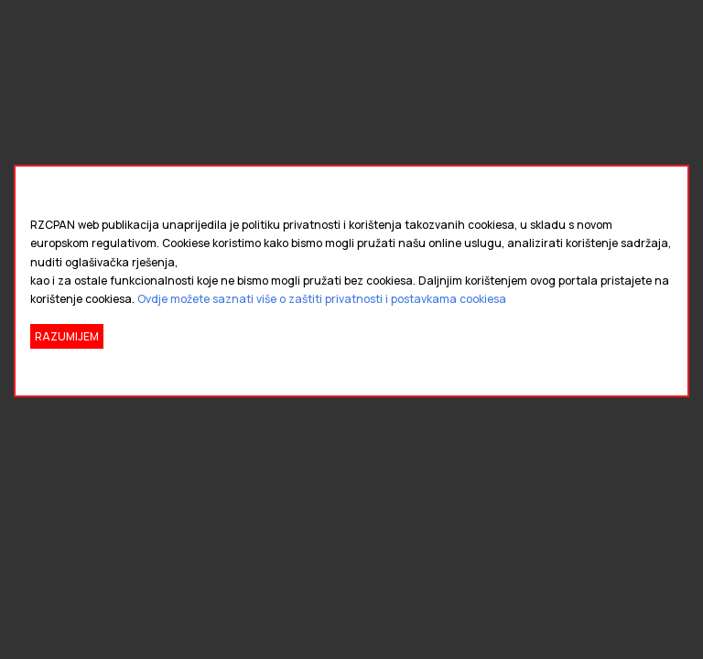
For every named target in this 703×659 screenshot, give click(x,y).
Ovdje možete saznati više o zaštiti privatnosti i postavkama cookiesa (321, 299)
